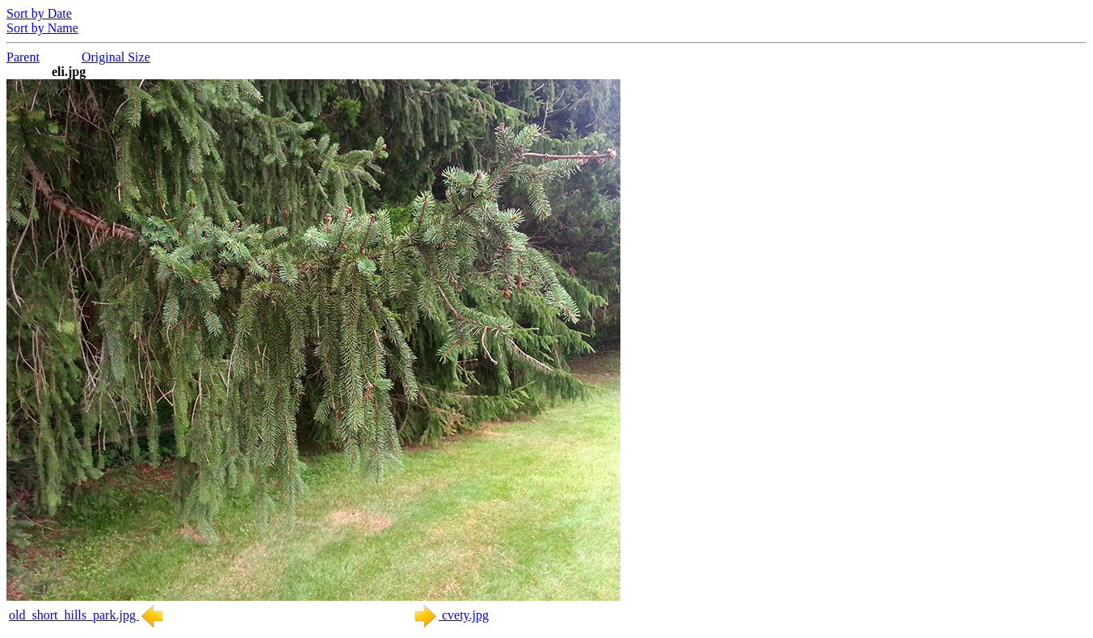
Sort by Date (39, 13)
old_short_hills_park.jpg (87, 615)
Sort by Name (42, 28)
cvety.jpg (451, 615)
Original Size (116, 57)
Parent (23, 57)
